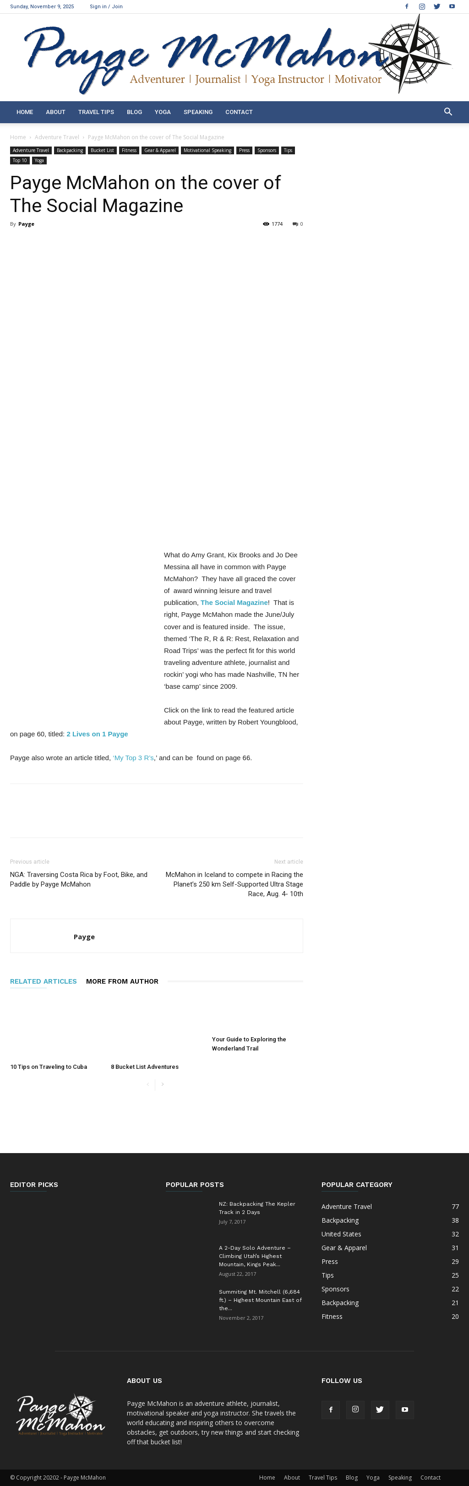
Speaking (198, 112)
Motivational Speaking (207, 150)
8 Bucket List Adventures (145, 1066)
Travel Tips (96, 112)
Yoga (163, 112)
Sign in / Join (106, 7)
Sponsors (266, 150)
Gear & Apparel (160, 150)
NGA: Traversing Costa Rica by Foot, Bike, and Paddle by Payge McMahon (78, 879)
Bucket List (102, 150)
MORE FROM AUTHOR (122, 981)
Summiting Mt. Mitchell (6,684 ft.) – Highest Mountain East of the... (260, 1300)
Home (24, 112)
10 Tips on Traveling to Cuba (48, 1066)
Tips (288, 150)
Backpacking (70, 150)
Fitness (129, 150)
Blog (134, 112)
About (55, 112)
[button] (448, 113)
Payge (26, 223)
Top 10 (20, 160)
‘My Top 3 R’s (133, 758)
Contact (239, 112)
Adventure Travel (57, 137)
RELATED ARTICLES (43, 981)
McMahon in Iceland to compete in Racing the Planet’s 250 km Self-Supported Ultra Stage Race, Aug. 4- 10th (234, 884)
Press (244, 150)
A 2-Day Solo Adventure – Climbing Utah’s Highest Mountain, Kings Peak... (255, 1256)
